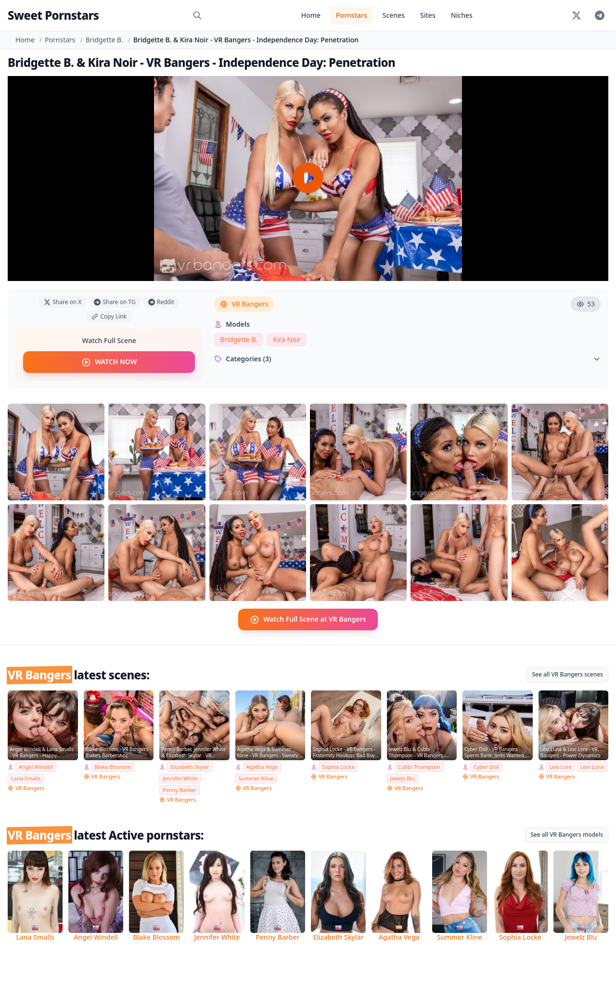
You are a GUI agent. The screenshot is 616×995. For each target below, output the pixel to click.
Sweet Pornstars (53, 15)
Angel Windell (36, 766)
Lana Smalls (25, 777)
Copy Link (108, 316)
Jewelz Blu (402, 777)
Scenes (394, 15)
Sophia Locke (338, 766)
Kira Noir (287, 339)
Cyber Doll (486, 766)
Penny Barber (179, 789)
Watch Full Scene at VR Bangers (308, 619)
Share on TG (114, 302)
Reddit (161, 302)
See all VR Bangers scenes (567, 674)
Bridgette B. (104, 39)
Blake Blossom (113, 766)
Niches (462, 15)
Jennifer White (180, 777)
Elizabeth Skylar (189, 766)
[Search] (197, 15)
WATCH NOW (109, 362)
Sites (428, 15)
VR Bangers (244, 303)
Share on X (62, 302)
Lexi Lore (561, 766)
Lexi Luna (592, 766)
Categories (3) (407, 358)
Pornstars (351, 15)
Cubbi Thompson (419, 766)
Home (311, 15)
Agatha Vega (262, 766)
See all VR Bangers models (566, 834)
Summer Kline (256, 777)
